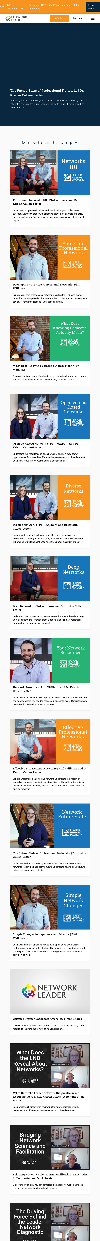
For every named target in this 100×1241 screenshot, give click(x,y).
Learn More (91, 7)
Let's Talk (59, 18)
